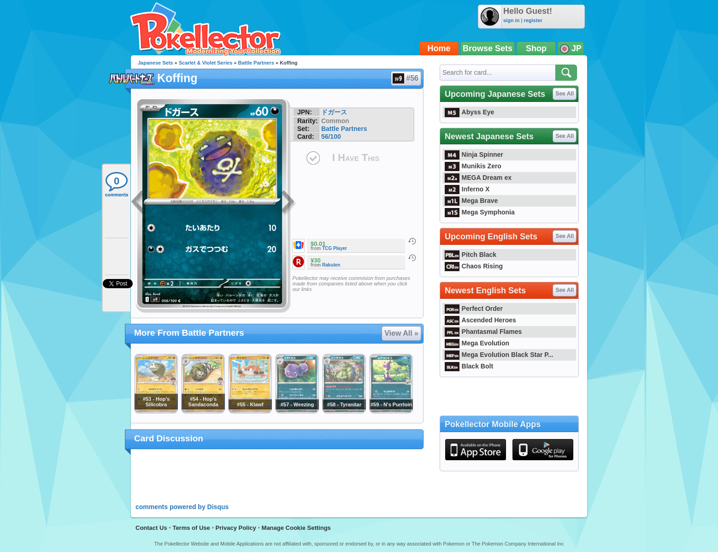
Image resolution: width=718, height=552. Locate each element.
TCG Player (334, 248)
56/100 (331, 136)
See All (564, 93)
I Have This (355, 157)
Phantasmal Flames (483, 331)
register (533, 20)
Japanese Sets (155, 62)
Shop (536, 48)
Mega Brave (471, 200)
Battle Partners (256, 62)
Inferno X (467, 189)
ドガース (334, 112)
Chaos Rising (474, 266)
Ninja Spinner (474, 154)
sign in (511, 20)
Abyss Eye (469, 112)
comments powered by (182, 506)
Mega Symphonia (480, 212)
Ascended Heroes (480, 320)
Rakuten (331, 264)
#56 (405, 78)
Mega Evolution (477, 343)
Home (439, 48)
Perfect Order (474, 308)
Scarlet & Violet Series (206, 62)
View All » (401, 333)
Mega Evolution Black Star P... (499, 354)
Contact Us (151, 527)
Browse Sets (487, 48)
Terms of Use (191, 527)
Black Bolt (469, 366)
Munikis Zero (473, 166)
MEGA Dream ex (478, 177)
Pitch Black (470, 254)
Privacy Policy (236, 527)
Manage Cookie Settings (296, 527)
